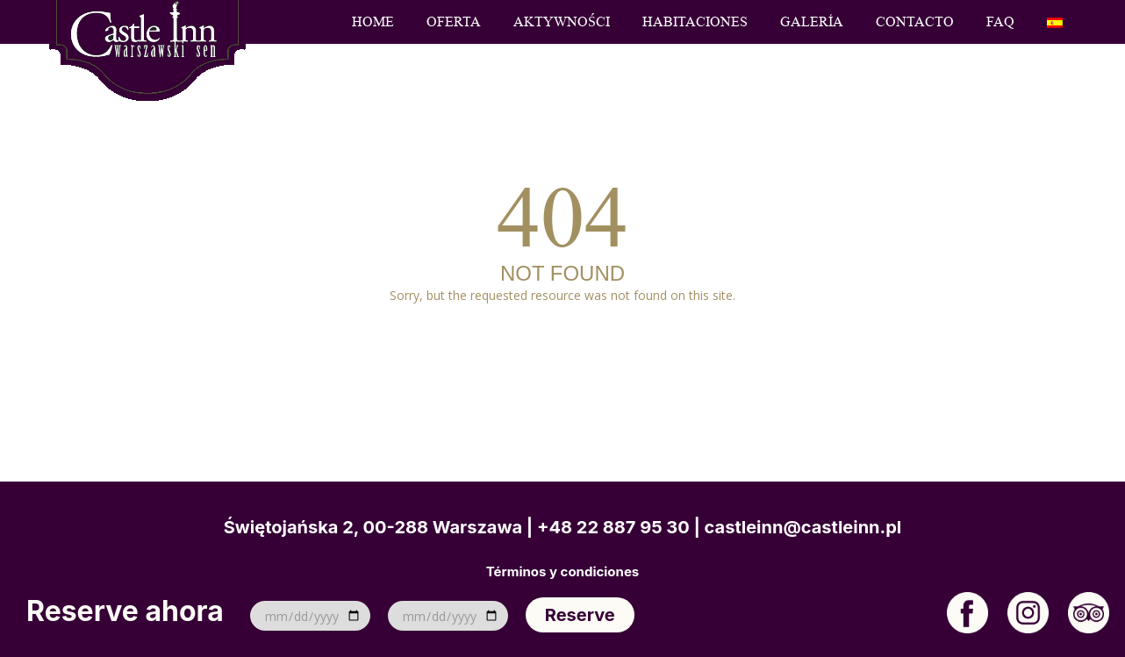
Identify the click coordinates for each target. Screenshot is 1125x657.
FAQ (1000, 22)
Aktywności (561, 22)
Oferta (453, 22)
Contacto (915, 22)
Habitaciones (695, 22)
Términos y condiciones (562, 572)
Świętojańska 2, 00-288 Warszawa (373, 527)
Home (373, 22)
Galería (811, 22)
